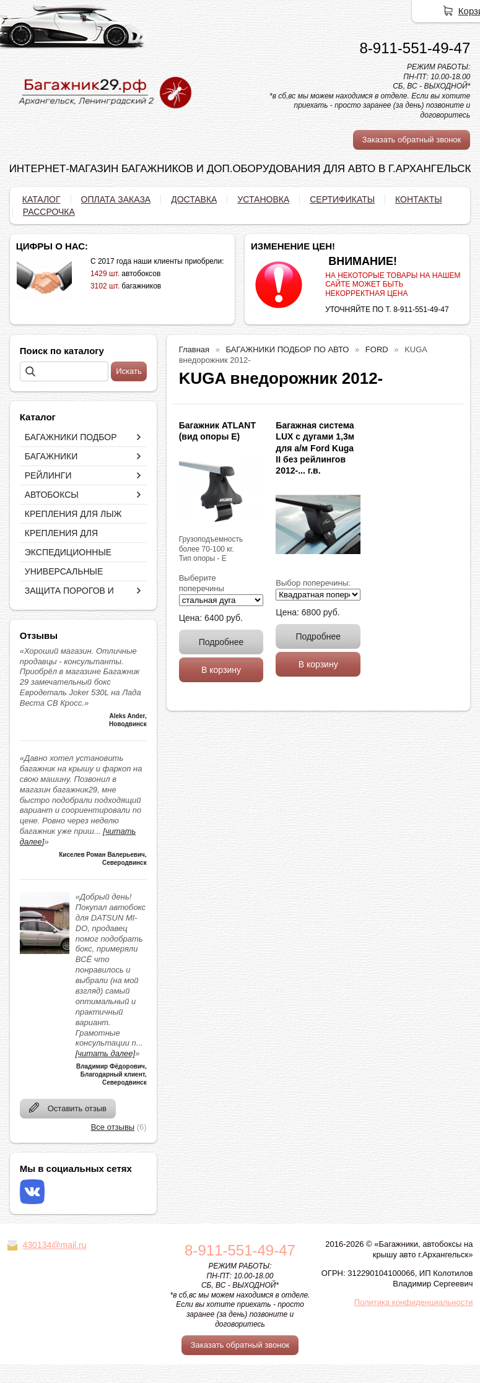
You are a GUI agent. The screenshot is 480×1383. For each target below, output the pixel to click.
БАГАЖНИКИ (51, 456)
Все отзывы (112, 1127)
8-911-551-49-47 (414, 48)
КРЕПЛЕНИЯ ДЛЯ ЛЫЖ (73, 514)
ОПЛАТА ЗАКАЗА (116, 199)
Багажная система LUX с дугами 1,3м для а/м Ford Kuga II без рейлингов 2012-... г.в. (315, 447)
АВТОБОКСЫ (52, 495)
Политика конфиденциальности (413, 1302)
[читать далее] (105, 1053)
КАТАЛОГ (41, 199)
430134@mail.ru (55, 1245)
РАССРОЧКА (49, 212)
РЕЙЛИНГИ (48, 475)
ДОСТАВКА (194, 199)
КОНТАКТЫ (418, 199)
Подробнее (221, 642)
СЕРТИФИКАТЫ (342, 199)
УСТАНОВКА (263, 199)
